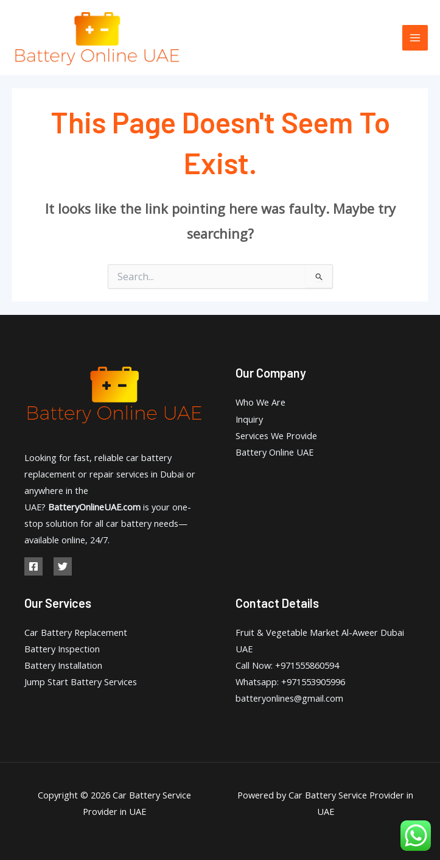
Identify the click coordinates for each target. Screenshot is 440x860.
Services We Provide (276, 435)
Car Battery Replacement (75, 632)
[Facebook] (33, 566)
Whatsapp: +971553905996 (290, 681)
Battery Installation (63, 665)
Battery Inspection (62, 649)
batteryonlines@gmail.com (289, 698)
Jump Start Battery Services (80, 681)
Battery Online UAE (274, 452)
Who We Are (260, 402)
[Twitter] (63, 566)
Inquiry (249, 419)
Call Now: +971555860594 (287, 665)
